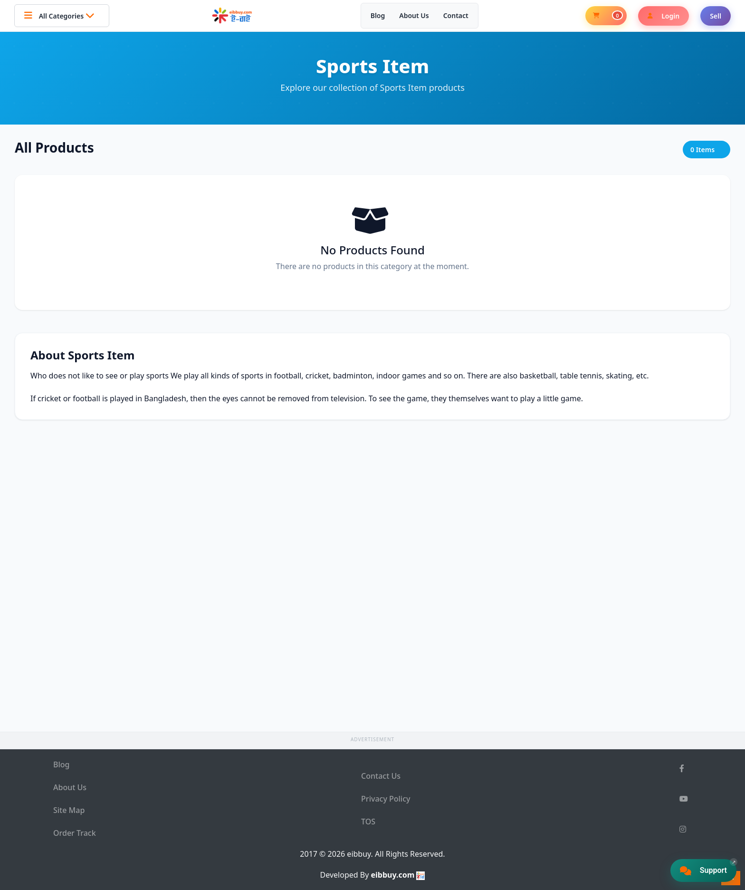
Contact (455, 15)
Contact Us (381, 776)
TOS (368, 821)
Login (663, 15)
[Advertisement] (372, 241)
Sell (715, 15)
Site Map (69, 810)
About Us (414, 15)
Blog (378, 15)
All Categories (61, 15)
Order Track (74, 833)
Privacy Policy (385, 798)
